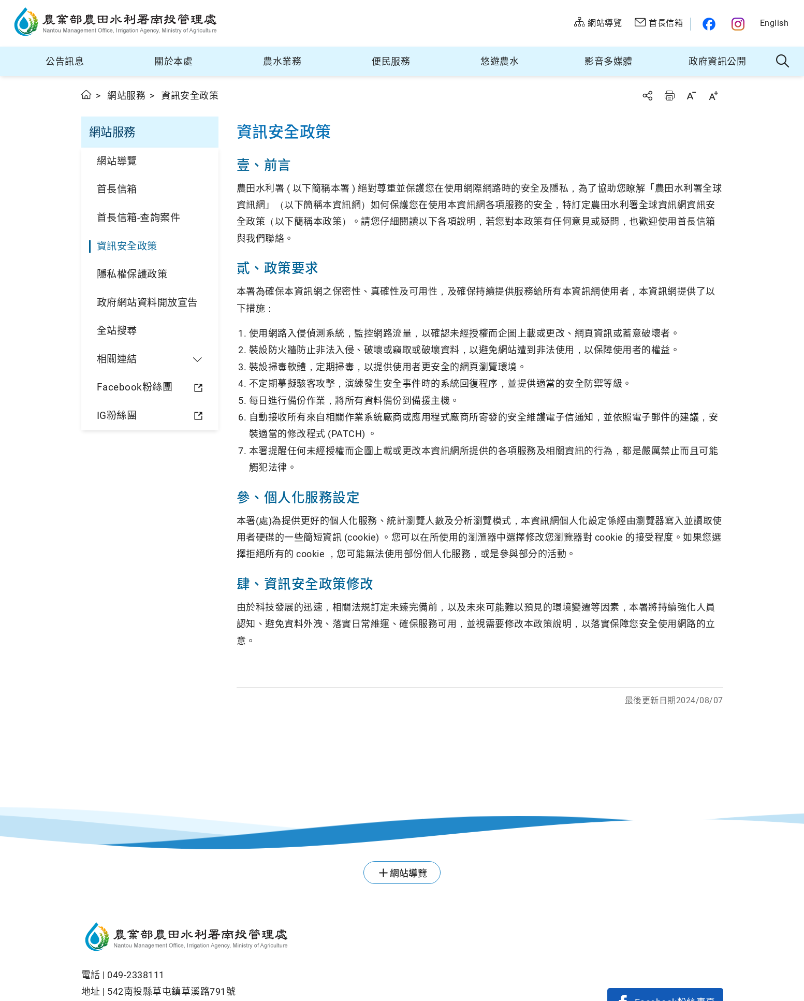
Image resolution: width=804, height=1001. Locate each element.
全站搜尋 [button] (783, 61)
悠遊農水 (499, 61)
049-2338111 (136, 974)
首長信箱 (117, 189)
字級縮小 (691, 95)
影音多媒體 (608, 61)
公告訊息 (65, 61)
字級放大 (713, 95)
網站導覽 (117, 161)
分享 (647, 95)
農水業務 (282, 61)
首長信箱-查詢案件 (139, 218)
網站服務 (126, 95)
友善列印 (669, 95)
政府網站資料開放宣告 (147, 303)
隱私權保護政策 (132, 274)
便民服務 (391, 61)
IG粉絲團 (117, 416)
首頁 (86, 94)
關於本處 (173, 61)
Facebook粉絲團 (135, 387)
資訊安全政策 (127, 246)
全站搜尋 (117, 331)
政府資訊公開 (717, 61)
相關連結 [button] (117, 359)
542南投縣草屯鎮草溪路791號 (171, 991)
